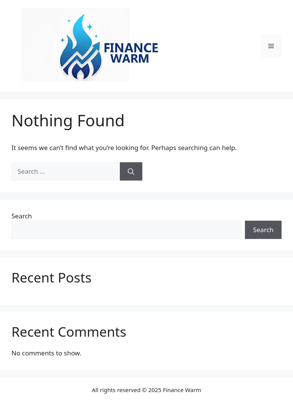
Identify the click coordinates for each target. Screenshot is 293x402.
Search (21, 215)
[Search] (131, 171)
